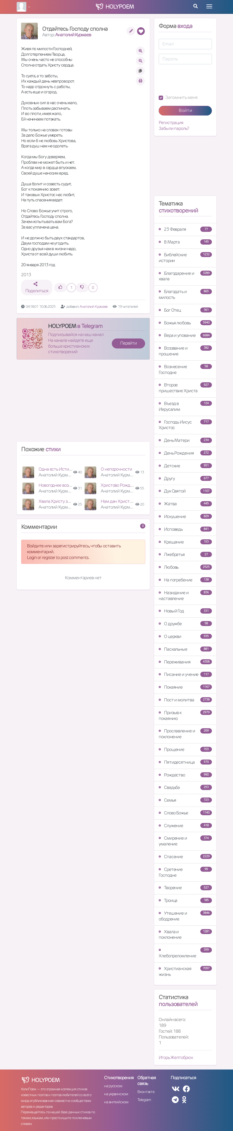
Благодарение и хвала (185, 276)
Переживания (185, 662)
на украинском (116, 1093)
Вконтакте (146, 1091)
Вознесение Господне (185, 369)
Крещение (185, 542)
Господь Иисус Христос (185, 425)
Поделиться (36, 288)
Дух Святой (185, 491)
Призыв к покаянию (185, 715)
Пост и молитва (185, 700)
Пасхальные (185, 649)
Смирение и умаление (185, 841)
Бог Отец (185, 310)
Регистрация (171, 122)
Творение (185, 888)
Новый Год (185, 611)
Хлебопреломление (185, 953)
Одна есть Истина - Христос (65, 469)
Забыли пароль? (174, 128)
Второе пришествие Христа (185, 388)
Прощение (185, 749)
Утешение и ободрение (185, 916)
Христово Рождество (121, 485)
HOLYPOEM (62, 326)
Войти (185, 110)
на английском (116, 1101)
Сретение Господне (185, 872)
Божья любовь (185, 323)
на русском (113, 1085)
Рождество (185, 775)
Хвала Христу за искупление (66, 501)
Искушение (185, 516)
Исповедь (185, 529)
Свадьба (185, 787)
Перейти (128, 343)
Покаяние (185, 687)
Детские (185, 466)
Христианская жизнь (185, 971)
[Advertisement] (83, 403)
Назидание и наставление (185, 595)
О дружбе (185, 624)
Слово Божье (185, 813)
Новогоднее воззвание (60, 485)
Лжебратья (185, 554)
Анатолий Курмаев (73, 35)
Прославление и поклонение (185, 734)
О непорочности (116, 469)
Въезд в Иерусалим (185, 406)
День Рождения (185, 453)
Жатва (185, 504)
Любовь (185, 567)
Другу (185, 478)
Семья (185, 800)
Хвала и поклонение (185, 934)
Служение (185, 826)
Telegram (144, 1099)
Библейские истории (185, 257)
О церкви (185, 636)
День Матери (185, 440)
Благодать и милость (185, 294)
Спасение (185, 857)
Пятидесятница (185, 762)
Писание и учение (185, 674)
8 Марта (185, 242)
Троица (185, 900)
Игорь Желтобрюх (176, 1057)
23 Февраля (185, 229)
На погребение (185, 580)
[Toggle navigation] (209, 6)
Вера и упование (185, 335)
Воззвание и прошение (185, 351)
